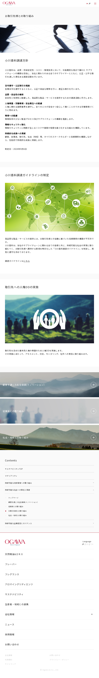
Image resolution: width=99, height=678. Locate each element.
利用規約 (8, 659)
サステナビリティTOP (14, 469)
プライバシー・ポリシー (59, 659)
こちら (27, 261)
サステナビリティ (14, 594)
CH (92, 544)
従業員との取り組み (15, 506)
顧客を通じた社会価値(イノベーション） (23, 502)
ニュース (9, 624)
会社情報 (9, 614)
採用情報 (9, 634)
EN (87, 544)
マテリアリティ (11, 476)
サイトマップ (10, 664)
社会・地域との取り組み (17, 515)
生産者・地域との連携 (16, 604)
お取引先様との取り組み (17, 511)
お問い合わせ (12, 644)
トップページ (13, 498)
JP (83, 544)
